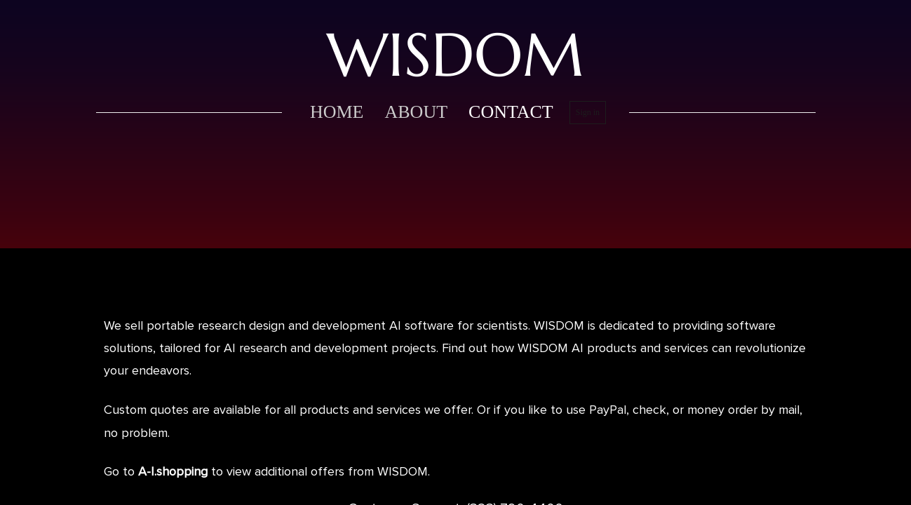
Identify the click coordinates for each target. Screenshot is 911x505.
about (415, 112)
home (337, 112)
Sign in (588, 112)
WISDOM (455, 55)
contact (510, 112)
